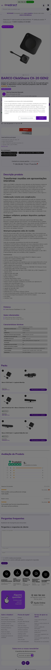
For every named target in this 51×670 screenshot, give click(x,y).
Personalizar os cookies (27, 118)
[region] (25, 109)
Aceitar (41, 118)
